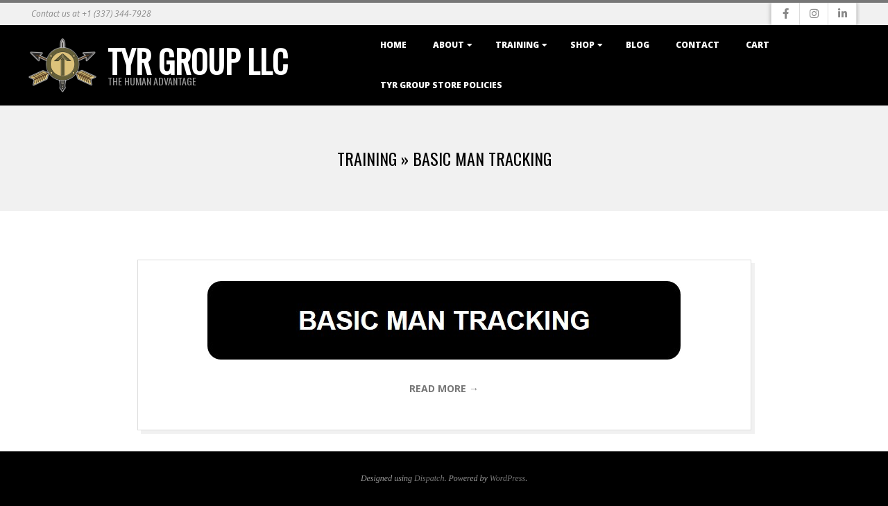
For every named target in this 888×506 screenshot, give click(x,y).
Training (517, 45)
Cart (757, 45)
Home (393, 45)
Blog (637, 45)
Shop (582, 45)
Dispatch (429, 478)
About (448, 45)
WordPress (507, 478)
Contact (697, 45)
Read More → (444, 388)
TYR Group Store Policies (441, 85)
